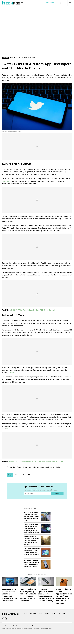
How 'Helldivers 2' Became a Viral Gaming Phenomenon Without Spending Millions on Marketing (32, 540)
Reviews (33, 613)
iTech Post (16, 467)
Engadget (5, 181)
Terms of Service (21, 626)
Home (25, 613)
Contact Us (12, 626)
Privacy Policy (31, 626)
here (7, 429)
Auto (47, 613)
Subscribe (50, 3)
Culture (62, 613)
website (12, 373)
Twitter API (26, 475)
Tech (11, 57)
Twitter (18, 475)
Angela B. (5, 57)
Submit (57, 493)
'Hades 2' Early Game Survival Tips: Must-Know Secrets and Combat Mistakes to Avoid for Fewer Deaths (32, 528)
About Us (4, 626)
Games (54, 613)
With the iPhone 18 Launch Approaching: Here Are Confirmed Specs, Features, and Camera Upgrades (64, 596)
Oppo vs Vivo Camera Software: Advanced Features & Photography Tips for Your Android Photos (32, 516)
